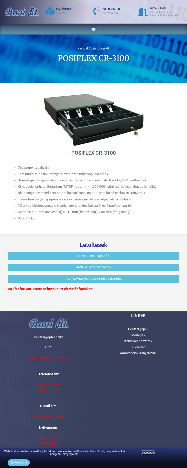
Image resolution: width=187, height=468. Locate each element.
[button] (93, 29)
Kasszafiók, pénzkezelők (94, 48)
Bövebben (148, 452)
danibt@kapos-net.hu (48, 417)
